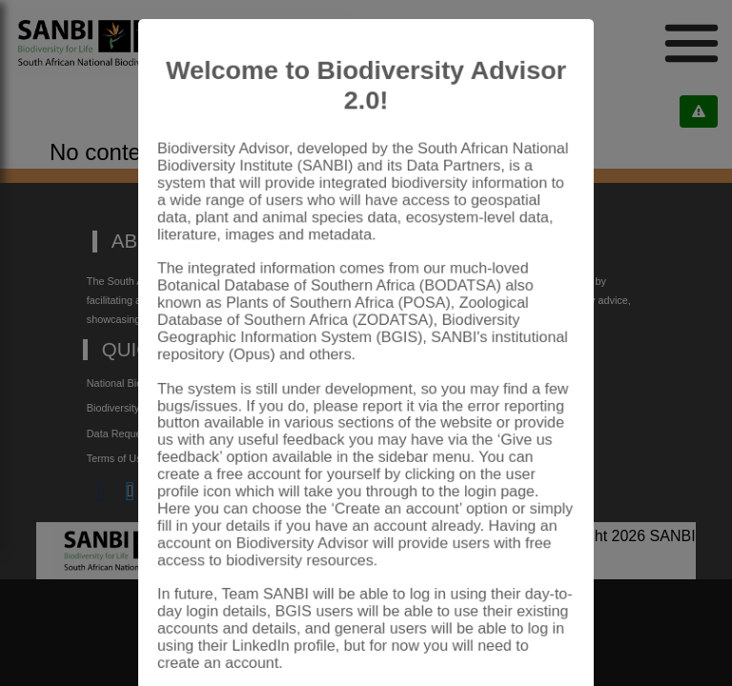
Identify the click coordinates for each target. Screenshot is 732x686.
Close (533, 632)
